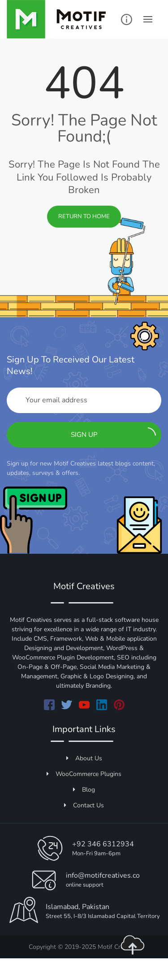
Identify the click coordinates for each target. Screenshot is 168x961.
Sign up (113, 433)
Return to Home (84, 216)
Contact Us (84, 805)
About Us (84, 758)
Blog (84, 789)
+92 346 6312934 (103, 844)
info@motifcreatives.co (103, 875)
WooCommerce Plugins (84, 774)
